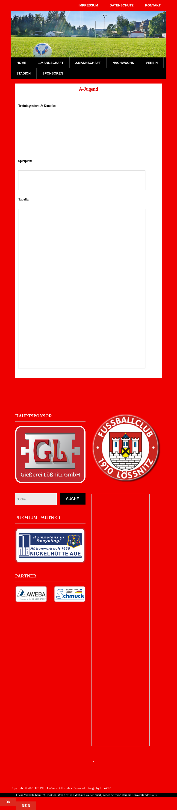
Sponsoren (52, 73)
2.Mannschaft (88, 63)
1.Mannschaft (50, 63)
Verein (152, 63)
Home (21, 63)
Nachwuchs (123, 63)
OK (8, 802)
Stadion (23, 73)
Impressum (88, 5)
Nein (26, 806)
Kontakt (153, 5)
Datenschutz (122, 5)
